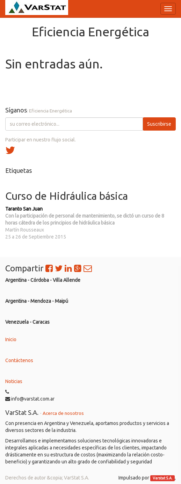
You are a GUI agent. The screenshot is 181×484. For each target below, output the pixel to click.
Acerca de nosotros (63, 413)
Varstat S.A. (163, 478)
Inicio (10, 339)
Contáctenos (19, 360)
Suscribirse (159, 124)
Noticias (13, 381)
